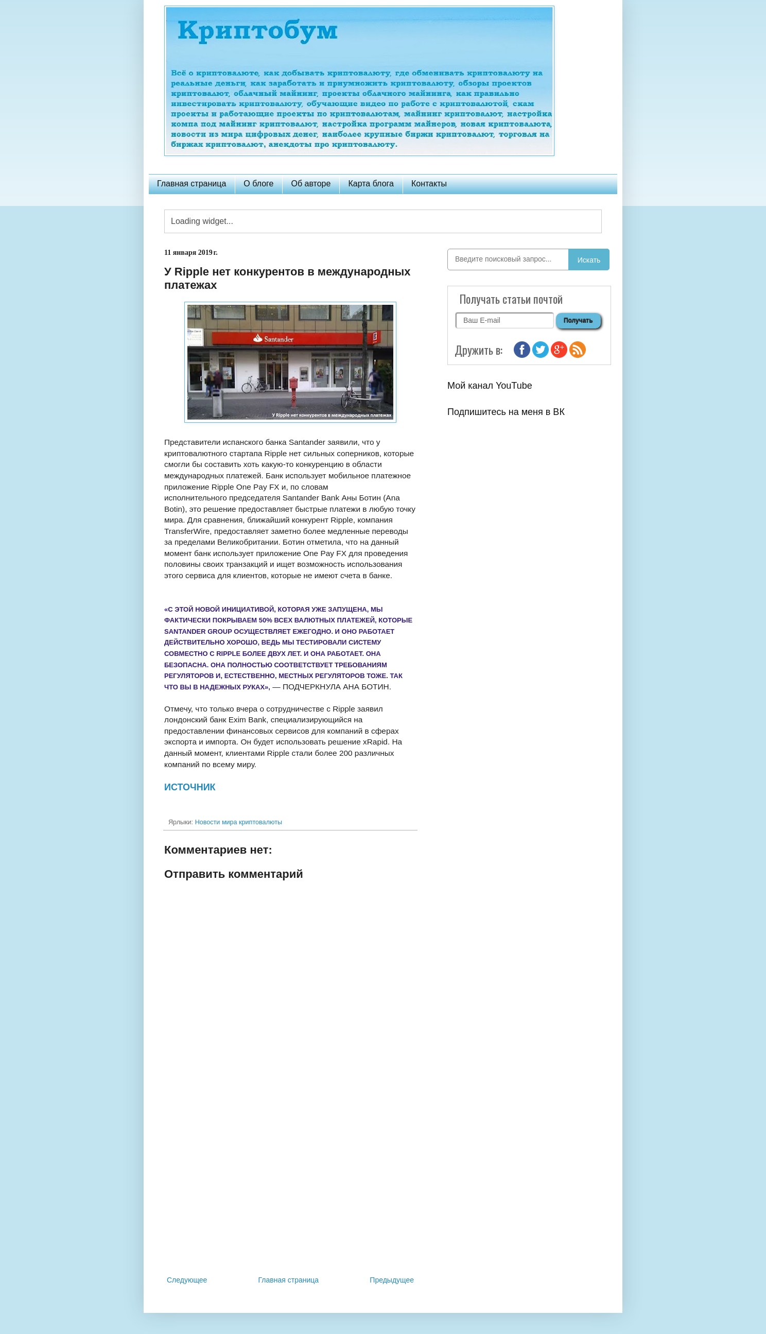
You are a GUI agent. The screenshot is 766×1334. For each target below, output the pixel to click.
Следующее (187, 1280)
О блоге (258, 183)
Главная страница (191, 183)
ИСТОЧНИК (190, 787)
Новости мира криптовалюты (238, 822)
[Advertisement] (290, 1189)
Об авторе (310, 183)
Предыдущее (392, 1280)
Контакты (429, 183)
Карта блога (371, 183)
